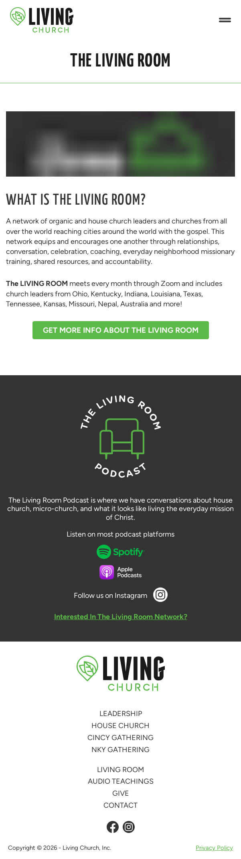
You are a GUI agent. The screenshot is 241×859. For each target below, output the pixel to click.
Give (120, 793)
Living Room (120, 769)
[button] (225, 20)
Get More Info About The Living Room (120, 330)
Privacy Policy (214, 848)
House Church (120, 725)
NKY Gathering (120, 749)
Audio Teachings (121, 781)
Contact (120, 805)
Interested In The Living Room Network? (120, 616)
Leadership (120, 713)
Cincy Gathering (120, 737)
